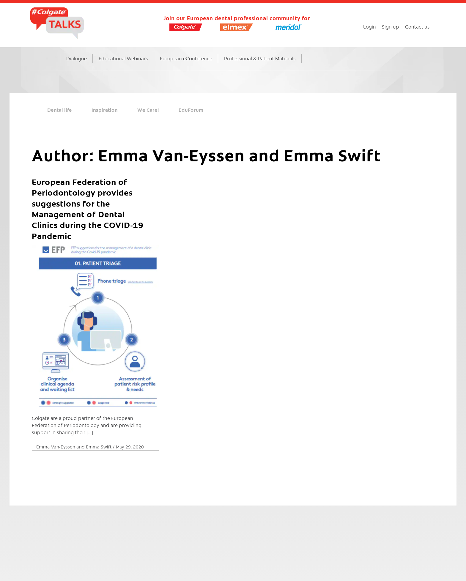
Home (51, 64)
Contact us (417, 26)
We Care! (148, 109)
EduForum (191, 109)
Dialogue (76, 58)
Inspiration (105, 109)
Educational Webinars (123, 58)
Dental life (59, 109)
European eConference (186, 58)
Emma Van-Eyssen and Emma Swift (74, 446)
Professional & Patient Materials (260, 58)
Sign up (390, 26)
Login (369, 26)
